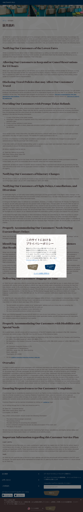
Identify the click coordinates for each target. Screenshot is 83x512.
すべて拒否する (32, 267)
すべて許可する (51, 267)
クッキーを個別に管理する (41, 273)
